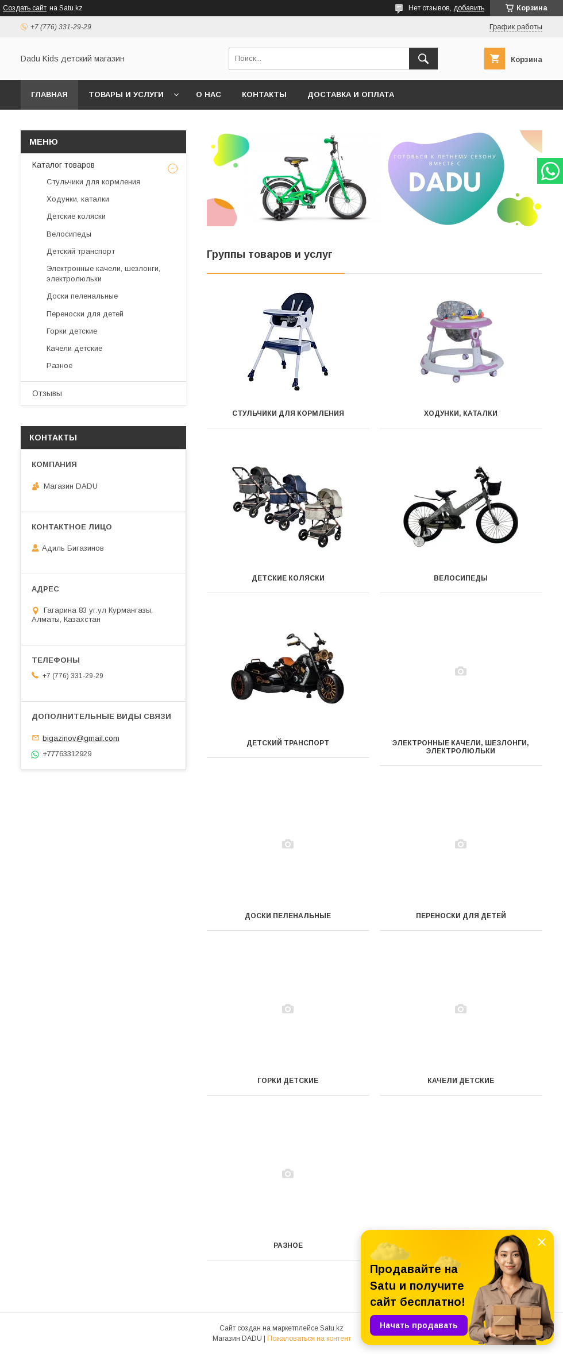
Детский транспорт (287, 743)
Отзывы (47, 393)
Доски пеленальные (288, 916)
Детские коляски (288, 578)
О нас (208, 94)
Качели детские (460, 1081)
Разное (288, 1245)
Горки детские (287, 1081)
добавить (468, 8)
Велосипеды (461, 578)
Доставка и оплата (350, 94)
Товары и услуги (126, 94)
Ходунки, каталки (461, 413)
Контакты (264, 94)
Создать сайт (25, 8)
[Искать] (423, 58)
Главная (49, 94)
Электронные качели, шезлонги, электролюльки (460, 747)
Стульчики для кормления (288, 413)
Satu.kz (332, 1328)
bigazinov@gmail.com (81, 737)
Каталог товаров (63, 164)
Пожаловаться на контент (309, 1338)
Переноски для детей (461, 916)
